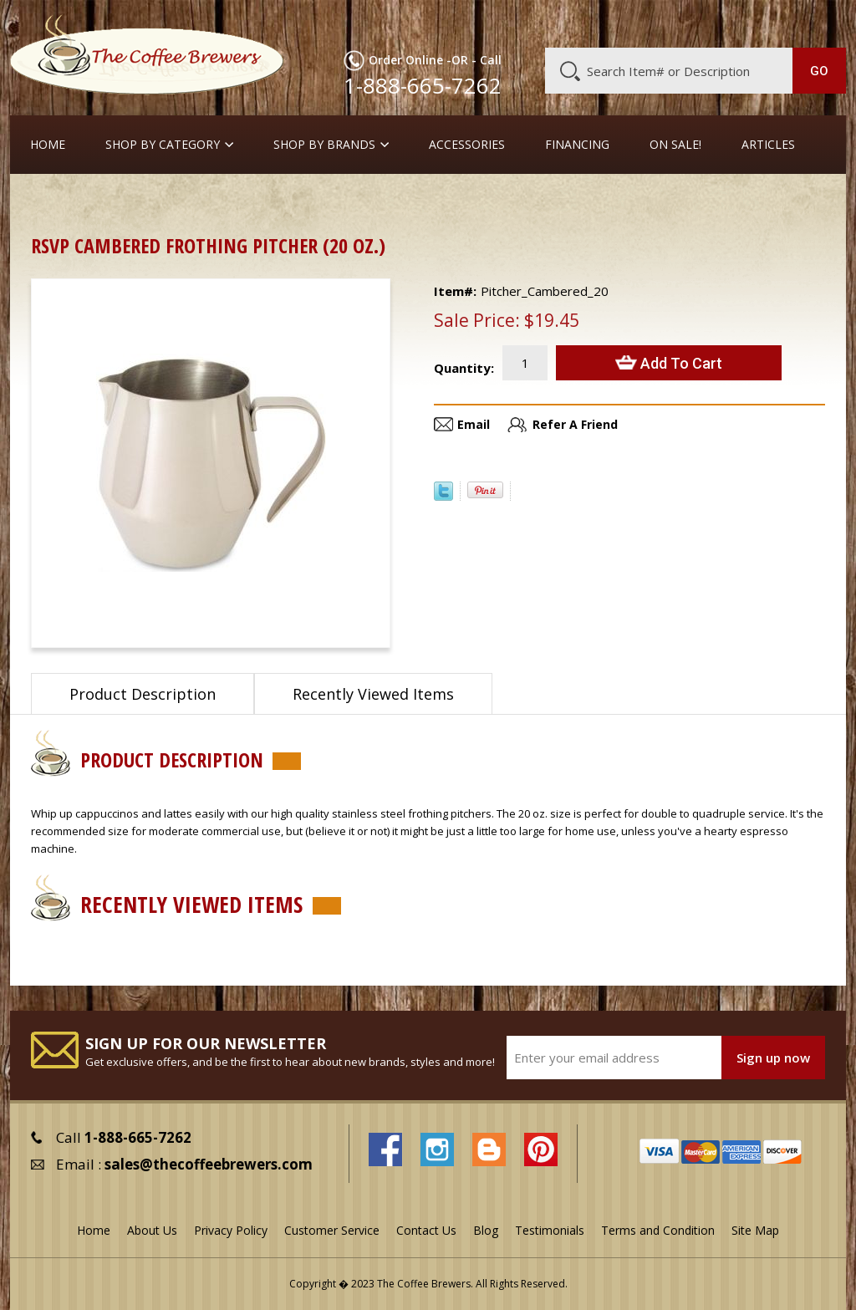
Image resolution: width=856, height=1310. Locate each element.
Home (47, 144)
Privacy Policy (231, 1230)
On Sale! (675, 144)
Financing (577, 144)
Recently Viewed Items (373, 694)
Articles (768, 144)
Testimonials (549, 1230)
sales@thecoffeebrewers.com (208, 1164)
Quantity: (464, 367)
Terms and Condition (658, 1230)
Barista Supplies (131, 200)
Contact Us (426, 1230)
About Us (550, 22)
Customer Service (637, 22)
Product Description (142, 694)
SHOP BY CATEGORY (162, 144)
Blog (713, 22)
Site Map (755, 1230)
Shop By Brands (324, 144)
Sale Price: (477, 320)
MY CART (818, 20)
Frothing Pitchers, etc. (256, 200)
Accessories (467, 144)
